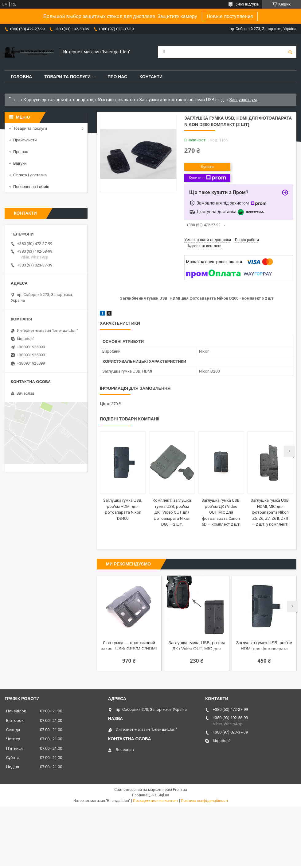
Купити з (207, 178)
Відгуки (19, 163)
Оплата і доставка (30, 175)
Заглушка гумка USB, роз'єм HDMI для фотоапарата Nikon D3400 (264, 646)
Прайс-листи (25, 140)
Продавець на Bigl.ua (150, 795)
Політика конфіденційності (204, 801)
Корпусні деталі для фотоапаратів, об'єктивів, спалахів (79, 99)
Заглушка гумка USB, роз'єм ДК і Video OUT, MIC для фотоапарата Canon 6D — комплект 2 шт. (220, 512)
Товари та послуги (67, 76)
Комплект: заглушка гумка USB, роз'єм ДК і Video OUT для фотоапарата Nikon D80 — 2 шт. (172, 512)
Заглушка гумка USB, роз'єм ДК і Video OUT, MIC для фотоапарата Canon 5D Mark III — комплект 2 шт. (196, 646)
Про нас (117, 76)
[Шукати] (290, 52)
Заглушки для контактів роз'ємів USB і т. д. (182, 99)
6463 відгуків (247, 4)
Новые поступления (230, 16)
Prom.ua (180, 789)
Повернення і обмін (31, 186)
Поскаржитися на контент (155, 801)
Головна (21, 76)
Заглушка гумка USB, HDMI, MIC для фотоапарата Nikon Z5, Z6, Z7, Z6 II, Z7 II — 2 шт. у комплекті (270, 512)
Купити (207, 166)
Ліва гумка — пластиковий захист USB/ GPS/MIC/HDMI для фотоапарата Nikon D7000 (129, 646)
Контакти (150, 76)
